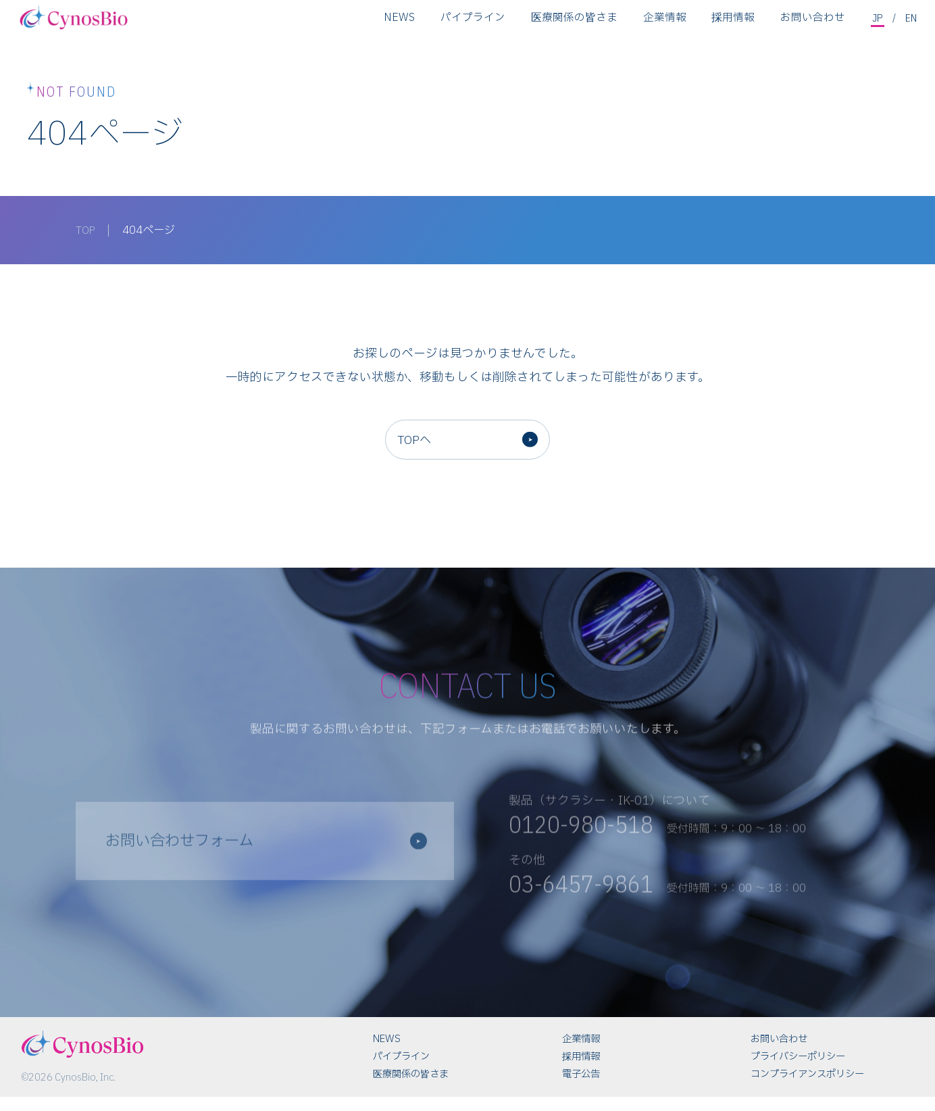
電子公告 (581, 1088)
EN (911, 22)
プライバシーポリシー (798, 1071)
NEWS (397, 23)
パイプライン (471, 23)
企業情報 (663, 23)
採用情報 (731, 23)
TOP (86, 230)
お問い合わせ (811, 23)
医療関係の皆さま (573, 23)
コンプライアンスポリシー (807, 1088)
